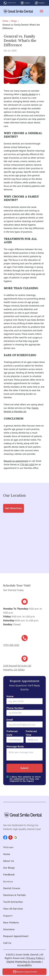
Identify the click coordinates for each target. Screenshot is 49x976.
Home (5, 20)
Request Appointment (26, 971)
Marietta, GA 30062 (14, 669)
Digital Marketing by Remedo (23, 961)
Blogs (14, 20)
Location (27, 3)
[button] (5, 837)
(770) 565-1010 (11, 3)
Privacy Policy (35, 958)
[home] (18, 11)
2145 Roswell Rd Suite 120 (17, 665)
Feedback (42, 3)
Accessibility (24, 965)
